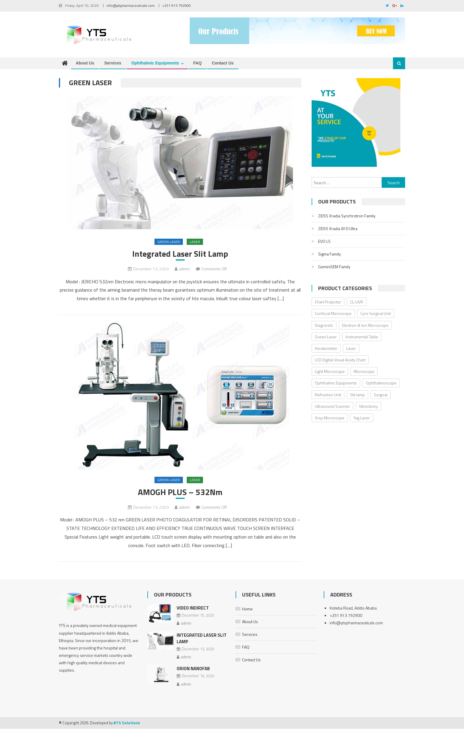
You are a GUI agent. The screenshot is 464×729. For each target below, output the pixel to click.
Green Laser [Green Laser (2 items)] (326, 337)
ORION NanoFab (193, 668)
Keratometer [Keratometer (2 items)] (326, 348)
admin (184, 269)
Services (112, 63)
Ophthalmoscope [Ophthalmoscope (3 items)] (381, 383)
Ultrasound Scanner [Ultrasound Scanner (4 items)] (332, 406)
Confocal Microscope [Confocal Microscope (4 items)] (333, 314)
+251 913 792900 (176, 5)
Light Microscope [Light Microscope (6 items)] (330, 371)
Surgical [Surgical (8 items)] (380, 395)
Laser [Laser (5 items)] (351, 348)
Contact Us (223, 63)
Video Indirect (193, 607)
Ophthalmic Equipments (155, 63)
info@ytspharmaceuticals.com (131, 5)
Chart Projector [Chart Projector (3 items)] (328, 302)
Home (247, 609)
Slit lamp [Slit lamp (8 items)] (357, 395)
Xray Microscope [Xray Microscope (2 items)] (329, 418)
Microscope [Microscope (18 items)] (364, 371)
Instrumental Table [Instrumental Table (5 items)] (362, 337)
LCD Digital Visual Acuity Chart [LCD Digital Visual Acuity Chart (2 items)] (340, 360)
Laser (195, 242)
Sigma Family (329, 254)
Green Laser (168, 242)
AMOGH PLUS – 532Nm (180, 492)
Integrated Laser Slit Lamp (180, 253)
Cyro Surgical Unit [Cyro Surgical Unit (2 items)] (375, 314)
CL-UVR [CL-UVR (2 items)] (356, 302)
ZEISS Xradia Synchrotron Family (347, 216)
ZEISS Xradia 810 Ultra (337, 228)
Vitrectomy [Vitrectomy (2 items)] (368, 406)
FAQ (197, 63)
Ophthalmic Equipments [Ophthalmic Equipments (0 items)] (336, 383)
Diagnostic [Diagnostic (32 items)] (324, 325)
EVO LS (324, 241)
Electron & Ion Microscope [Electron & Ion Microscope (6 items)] (365, 325)
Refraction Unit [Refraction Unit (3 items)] (328, 395)
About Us (85, 63)
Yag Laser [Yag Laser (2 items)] (361, 418)
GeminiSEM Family (334, 267)
